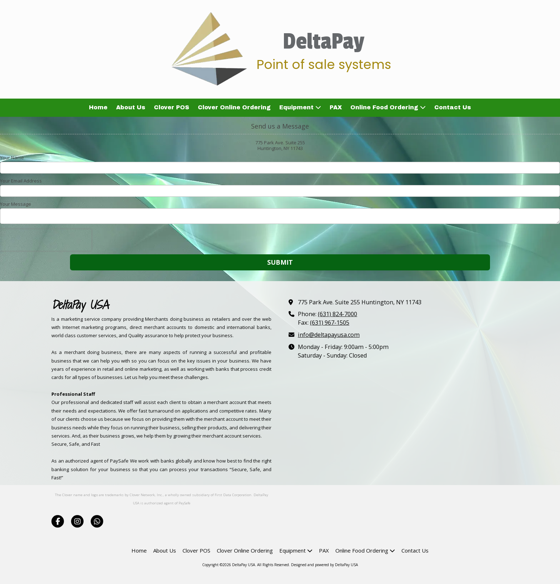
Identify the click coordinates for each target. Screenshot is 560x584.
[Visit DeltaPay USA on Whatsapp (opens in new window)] (97, 521)
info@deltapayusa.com (329, 335)
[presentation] (45, 240)
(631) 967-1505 (329, 322)
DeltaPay (324, 41)
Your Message (15, 204)
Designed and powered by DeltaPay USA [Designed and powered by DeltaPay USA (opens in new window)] (324, 564)
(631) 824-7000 (337, 314)
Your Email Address (21, 181)
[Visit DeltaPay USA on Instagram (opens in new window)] (77, 521)
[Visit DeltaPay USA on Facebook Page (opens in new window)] (57, 521)
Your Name (12, 157)
